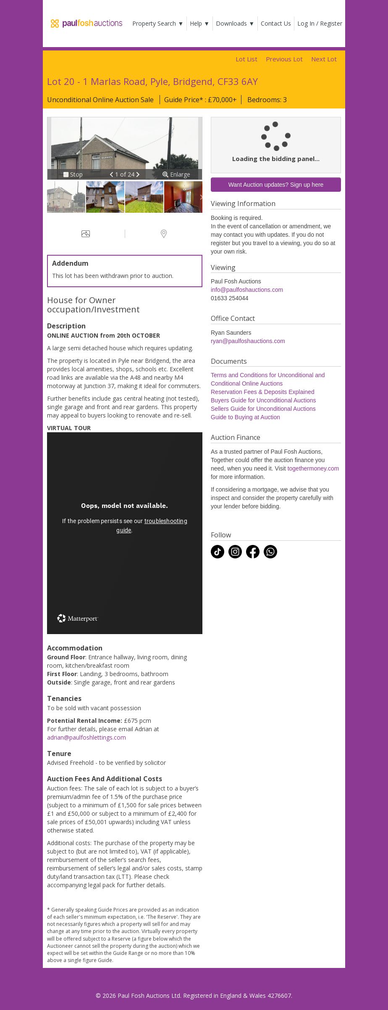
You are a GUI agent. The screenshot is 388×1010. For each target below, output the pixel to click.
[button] (112, 174)
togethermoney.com (313, 468)
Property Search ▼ (158, 23)
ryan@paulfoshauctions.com (248, 341)
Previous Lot (284, 59)
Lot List (246, 59)
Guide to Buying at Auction (245, 417)
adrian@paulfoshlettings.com (86, 737)
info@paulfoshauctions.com (247, 289)
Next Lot (324, 59)
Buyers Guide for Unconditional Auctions (263, 400)
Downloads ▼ (235, 23)
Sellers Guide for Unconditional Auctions (263, 408)
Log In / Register (319, 23)
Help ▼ (200, 23)
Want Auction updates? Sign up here (276, 184)
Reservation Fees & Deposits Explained (263, 392)
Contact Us (276, 23)
